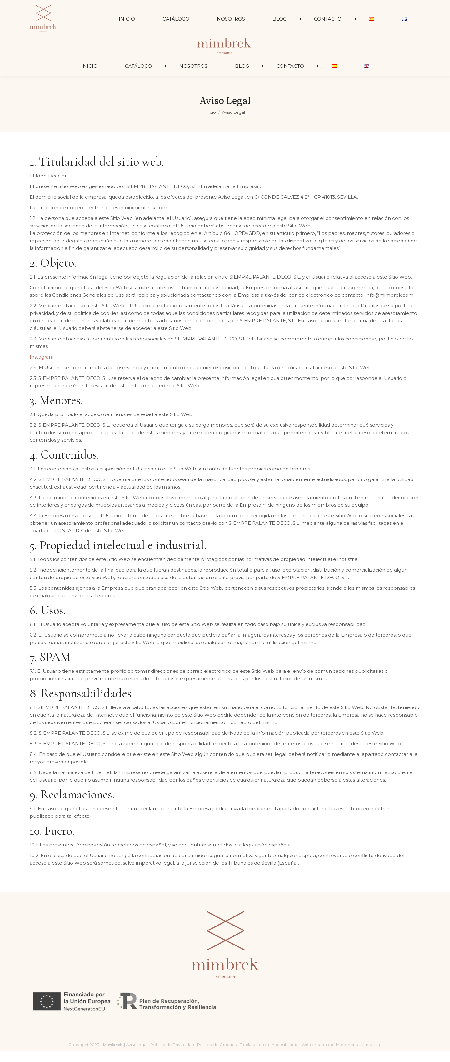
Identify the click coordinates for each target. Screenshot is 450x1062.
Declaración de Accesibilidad (269, 1055)
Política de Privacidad (172, 1055)
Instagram (42, 368)
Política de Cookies (217, 1055)
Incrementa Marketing (359, 1055)
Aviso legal (137, 1055)
